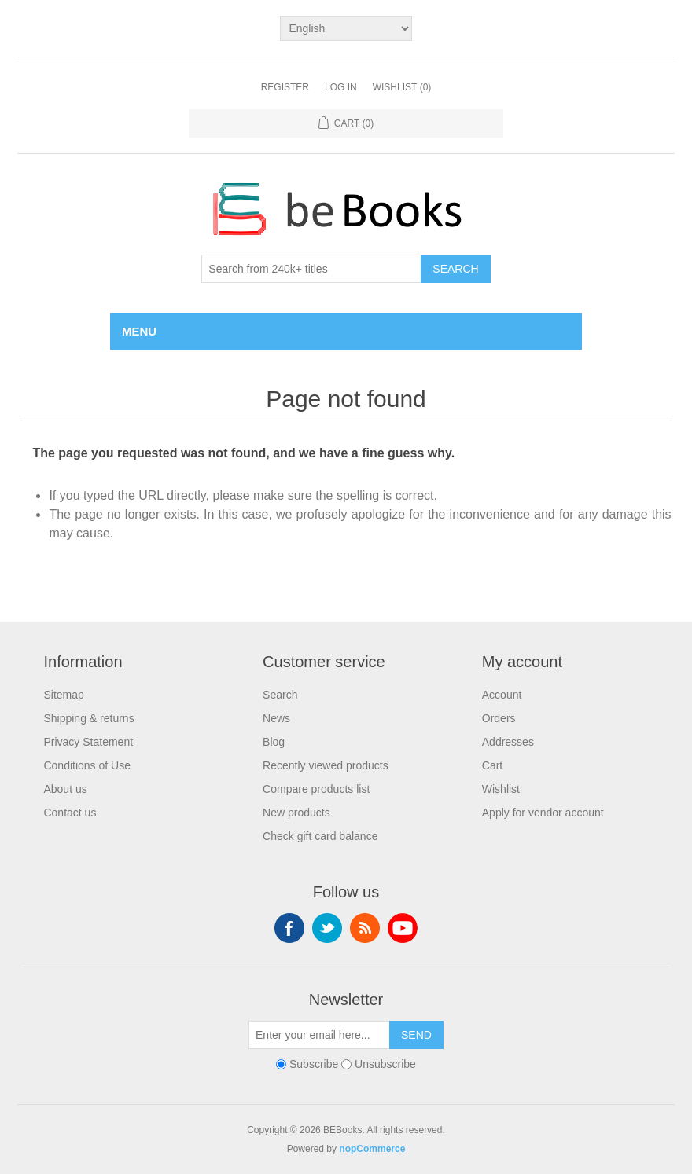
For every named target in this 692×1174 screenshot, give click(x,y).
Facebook (289, 928)
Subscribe (313, 1064)
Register (285, 87)
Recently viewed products (325, 765)
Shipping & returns (88, 718)
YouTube (403, 928)
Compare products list (316, 789)
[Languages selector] (345, 28)
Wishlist (501, 789)
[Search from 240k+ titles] (311, 269)
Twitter (327, 928)
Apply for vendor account (543, 812)
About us (64, 789)
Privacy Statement (88, 742)
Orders (499, 718)
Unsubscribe (385, 1064)
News (276, 718)
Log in (341, 87)
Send (416, 1035)
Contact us (69, 812)
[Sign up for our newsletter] (319, 1035)
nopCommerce (372, 1148)
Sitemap (63, 694)
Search (455, 268)
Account (502, 694)
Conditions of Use (87, 765)
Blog (274, 742)
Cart (492, 765)
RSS (365, 928)
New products (296, 812)
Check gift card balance (320, 836)
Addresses (508, 742)
